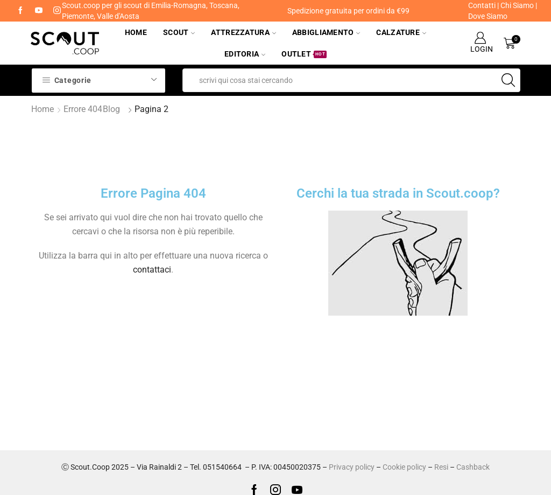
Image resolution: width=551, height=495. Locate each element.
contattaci (152, 269)
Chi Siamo (517, 5)
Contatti (482, 5)
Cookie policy (404, 467)
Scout (179, 32)
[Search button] (508, 80)
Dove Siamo (487, 16)
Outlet (304, 54)
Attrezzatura (243, 32)
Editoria (244, 54)
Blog (111, 109)
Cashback (473, 467)
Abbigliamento (326, 32)
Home (136, 32)
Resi (441, 467)
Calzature (401, 32)
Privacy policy (352, 467)
